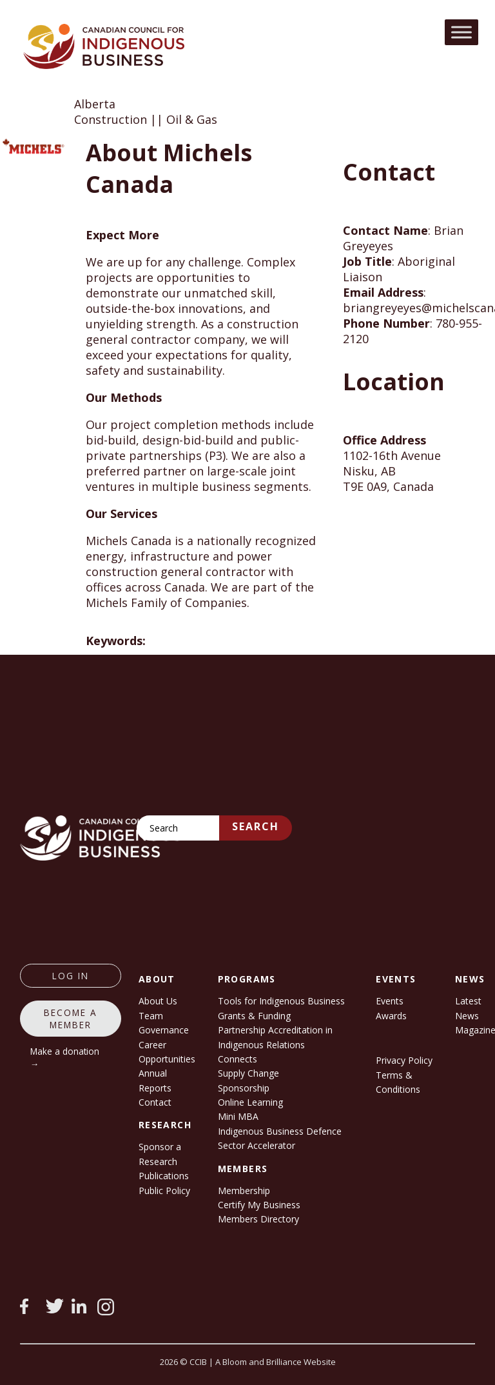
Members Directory (258, 1219)
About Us (158, 1001)
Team (151, 1016)
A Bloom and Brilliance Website (275, 1362)
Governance (164, 1030)
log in (70, 976)
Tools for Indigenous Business (281, 1001)
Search (255, 826)
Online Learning (250, 1102)
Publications (164, 1176)
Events (389, 1001)
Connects (237, 1059)
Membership (244, 1190)
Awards (391, 1016)
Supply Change (248, 1073)
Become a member (70, 1018)
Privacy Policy (404, 1060)
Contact (155, 1102)
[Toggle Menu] (461, 32)
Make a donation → (64, 1057)
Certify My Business (259, 1205)
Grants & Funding (254, 1016)
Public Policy (164, 1190)
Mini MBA (238, 1116)
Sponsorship (243, 1088)
